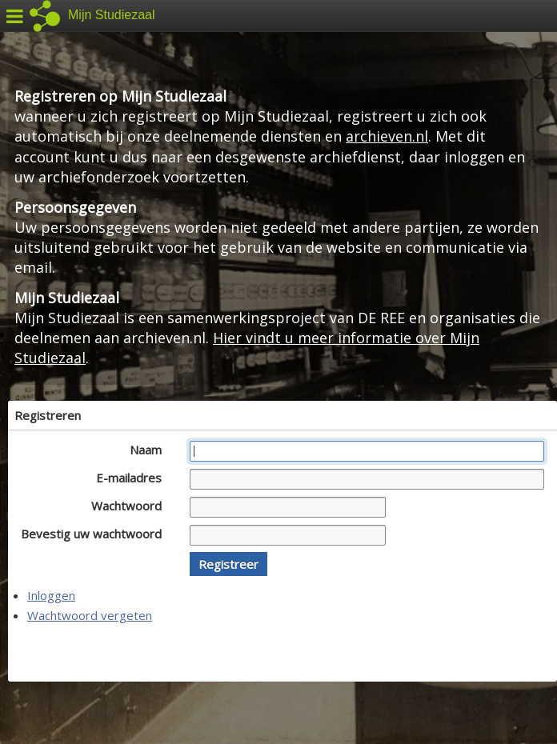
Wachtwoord (130, 506)
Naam (150, 450)
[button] (228, 564)
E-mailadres (133, 478)
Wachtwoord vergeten (89, 615)
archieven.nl (387, 136)
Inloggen (51, 595)
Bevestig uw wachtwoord (95, 534)
